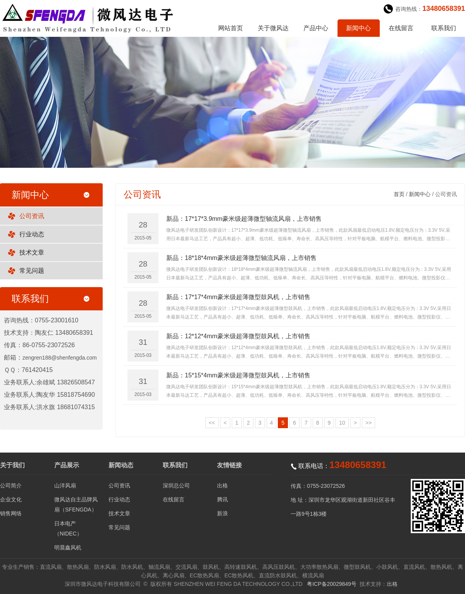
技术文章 (31, 252)
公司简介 (11, 485)
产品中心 (315, 28)
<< (212, 423)
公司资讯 (31, 216)
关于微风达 (273, 28)
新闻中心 (358, 28)
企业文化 (11, 499)
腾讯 (222, 499)
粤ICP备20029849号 (331, 584)
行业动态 (31, 234)
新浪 (222, 513)
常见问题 (31, 270)
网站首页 (230, 28)
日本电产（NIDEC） (68, 528)
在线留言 (401, 28)
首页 (399, 194)
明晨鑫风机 (67, 547)
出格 (222, 485)
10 (342, 423)
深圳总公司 (176, 485)
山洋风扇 (65, 485)
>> (368, 423)
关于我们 (12, 465)
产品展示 (66, 465)
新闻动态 (120, 465)
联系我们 (443, 28)
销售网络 (11, 513)
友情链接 (229, 465)
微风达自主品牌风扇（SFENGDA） (76, 504)
